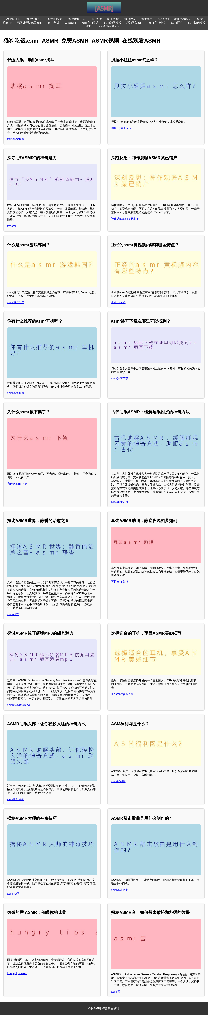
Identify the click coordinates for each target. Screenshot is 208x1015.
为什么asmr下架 (17, 483)
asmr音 (115, 991)
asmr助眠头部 (15, 799)
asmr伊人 (130, 18)
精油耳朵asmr (135, 22)
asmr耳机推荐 (15, 393)
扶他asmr (113, 18)
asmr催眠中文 (157, 22)
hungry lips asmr (17, 973)
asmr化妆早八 (90, 22)
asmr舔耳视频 (112, 22)
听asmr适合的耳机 (122, 694)
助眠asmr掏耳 (15, 139)
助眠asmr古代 (119, 501)
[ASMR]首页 (13, 18)
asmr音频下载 (76, 18)
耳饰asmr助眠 (119, 581)
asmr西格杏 (55, 18)
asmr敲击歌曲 (119, 889)
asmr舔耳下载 (119, 378)
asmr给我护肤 (34, 18)
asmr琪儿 (53, 22)
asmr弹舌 (146, 18)
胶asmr (11, 226)
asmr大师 (13, 893)
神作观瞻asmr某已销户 (125, 218)
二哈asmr (70, 22)
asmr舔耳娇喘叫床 (108, 26)
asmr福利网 (118, 781)
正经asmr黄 (118, 302)
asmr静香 (13, 614)
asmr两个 (177, 22)
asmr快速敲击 (183, 18)
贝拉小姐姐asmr (121, 128)
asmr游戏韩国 (15, 302)
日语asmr (96, 18)
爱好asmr (163, 18)
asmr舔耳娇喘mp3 (18, 705)
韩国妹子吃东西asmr (30, 22)
